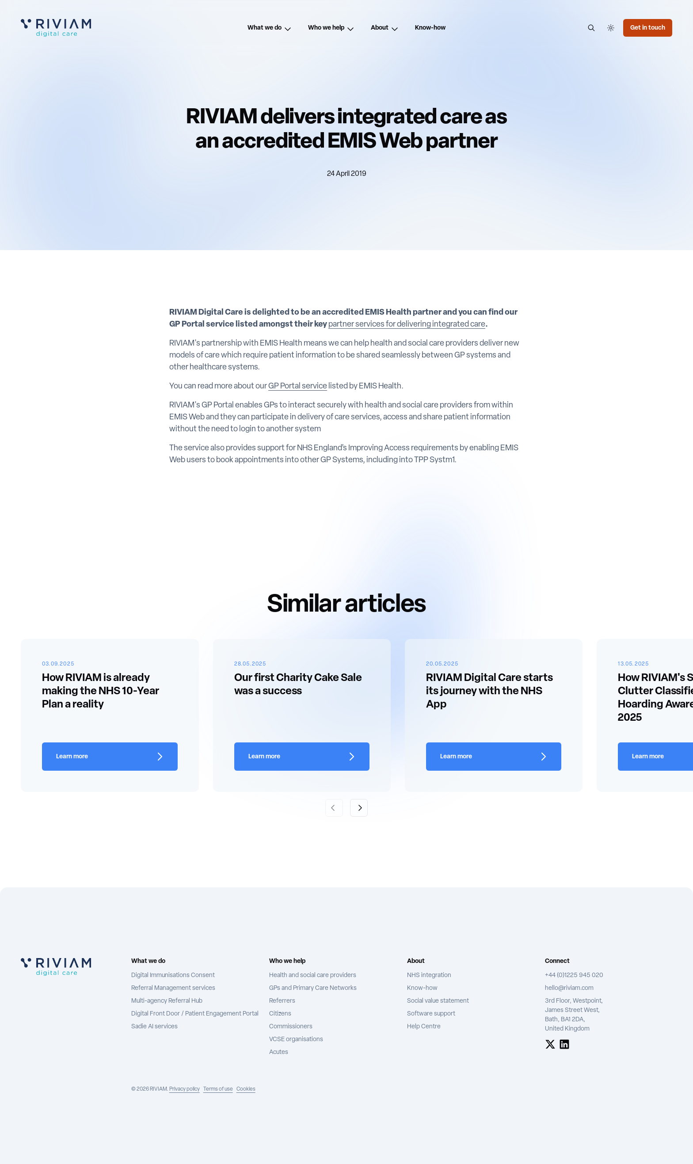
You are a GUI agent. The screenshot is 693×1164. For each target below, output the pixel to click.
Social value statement (438, 1001)
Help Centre (424, 1026)
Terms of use (218, 1089)
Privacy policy (184, 1089)
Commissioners (290, 1026)
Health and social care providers (312, 975)
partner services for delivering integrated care (406, 324)
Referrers (282, 1001)
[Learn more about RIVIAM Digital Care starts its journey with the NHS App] (493, 756)
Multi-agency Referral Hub (166, 1001)
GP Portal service (297, 386)
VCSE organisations (296, 1039)
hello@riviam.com (569, 988)
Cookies (245, 1089)
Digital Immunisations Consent (173, 975)
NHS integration (429, 975)
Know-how (422, 988)
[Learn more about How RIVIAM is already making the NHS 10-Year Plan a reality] (109, 756)
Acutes (278, 1052)
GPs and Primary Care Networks (313, 988)
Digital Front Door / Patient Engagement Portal (195, 1014)
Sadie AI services (154, 1026)
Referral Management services (173, 988)
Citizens (280, 1014)
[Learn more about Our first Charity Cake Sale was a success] (301, 756)
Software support (431, 1014)
